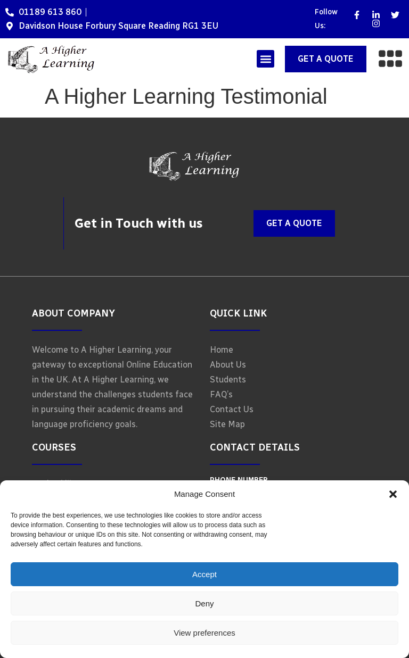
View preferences (204, 632)
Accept (204, 574)
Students (228, 379)
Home (221, 350)
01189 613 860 (50, 12)
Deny (204, 603)
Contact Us (231, 409)
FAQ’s (221, 394)
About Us (228, 365)
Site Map (227, 424)
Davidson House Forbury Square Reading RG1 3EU (118, 26)
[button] (393, 494)
